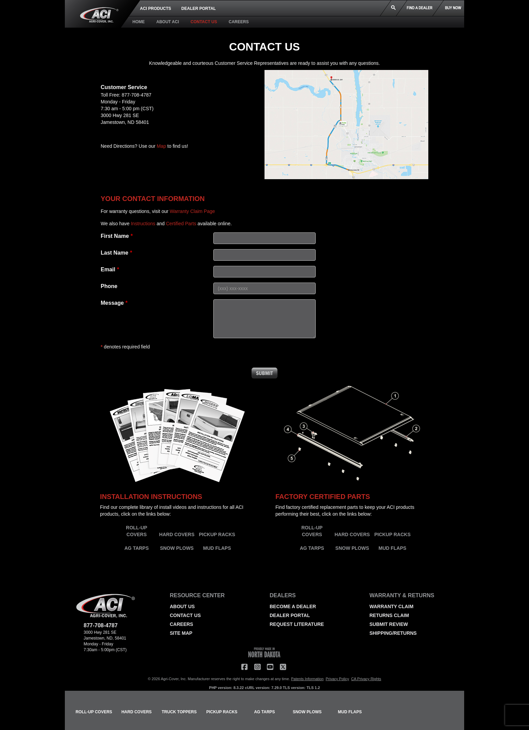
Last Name (114, 253)
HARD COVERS (176, 534)
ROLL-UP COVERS (93, 712)
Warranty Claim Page (192, 211)
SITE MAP (181, 633)
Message (112, 303)
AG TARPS (137, 548)
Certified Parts (181, 223)
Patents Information (307, 679)
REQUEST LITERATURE (297, 624)
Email (108, 269)
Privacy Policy (337, 679)
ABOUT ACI (167, 21)
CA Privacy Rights (366, 679)
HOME (138, 21)
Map (161, 146)
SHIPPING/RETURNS (393, 633)
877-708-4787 (136, 95)
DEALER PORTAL (198, 8)
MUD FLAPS (217, 548)
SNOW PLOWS (177, 548)
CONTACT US (203, 21)
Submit (264, 373)
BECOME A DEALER (293, 606)
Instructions (143, 223)
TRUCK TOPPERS (179, 712)
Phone (109, 286)
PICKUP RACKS (217, 534)
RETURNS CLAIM (389, 615)
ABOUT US (182, 606)
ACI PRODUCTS (155, 8)
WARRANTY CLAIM (392, 606)
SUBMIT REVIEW (389, 624)
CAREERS (239, 21)
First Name (115, 236)
